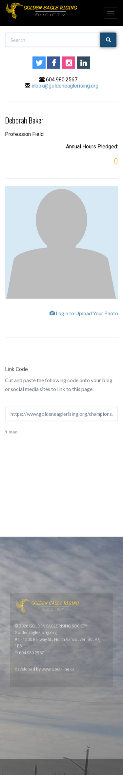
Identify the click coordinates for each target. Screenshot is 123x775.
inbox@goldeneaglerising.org (64, 87)
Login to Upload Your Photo (84, 315)
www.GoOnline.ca (58, 744)
